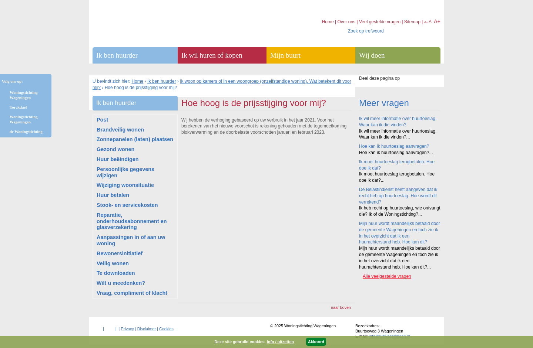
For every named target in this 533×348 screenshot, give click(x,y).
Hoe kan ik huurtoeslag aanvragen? (394, 146)
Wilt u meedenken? (121, 283)
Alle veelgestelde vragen (387, 276)
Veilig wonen (113, 263)
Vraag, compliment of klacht (132, 293)
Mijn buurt (285, 55)
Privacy (127, 329)
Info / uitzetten (280, 342)
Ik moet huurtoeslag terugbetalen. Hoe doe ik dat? (397, 165)
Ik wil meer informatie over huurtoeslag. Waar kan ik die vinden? (397, 121)
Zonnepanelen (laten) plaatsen (135, 139)
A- (426, 22)
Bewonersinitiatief (120, 253)
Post (102, 120)
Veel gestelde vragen (379, 21)
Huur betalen (113, 195)
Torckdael (18, 107)
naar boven (341, 307)
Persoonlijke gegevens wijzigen (125, 172)
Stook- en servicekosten (127, 205)
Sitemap (412, 21)
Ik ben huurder (161, 81)
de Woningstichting (26, 131)
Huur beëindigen (118, 159)
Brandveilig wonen (120, 130)
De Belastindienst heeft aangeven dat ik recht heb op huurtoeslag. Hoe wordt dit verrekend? (398, 196)
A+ (437, 21)
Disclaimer (146, 329)
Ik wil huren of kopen (211, 55)
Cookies (166, 329)
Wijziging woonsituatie (125, 185)
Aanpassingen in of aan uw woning (131, 240)
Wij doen (372, 55)
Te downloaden (116, 273)
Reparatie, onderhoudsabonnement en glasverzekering (132, 221)
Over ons (346, 21)
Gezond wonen (115, 149)
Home (137, 81)
